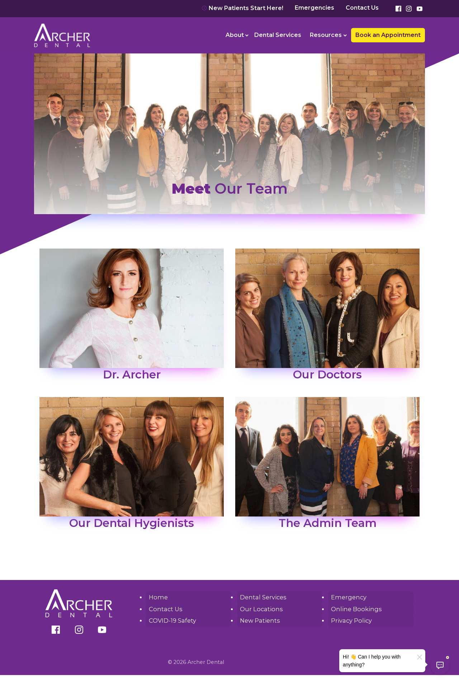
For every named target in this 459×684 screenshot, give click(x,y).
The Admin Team (327, 523)
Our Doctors (327, 374)
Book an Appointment (388, 35)
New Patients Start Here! (242, 8)
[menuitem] (235, 35)
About (235, 35)
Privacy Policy (350, 620)
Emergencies (314, 8)
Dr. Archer (131, 374)
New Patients (259, 620)
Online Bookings (354, 608)
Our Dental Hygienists (131, 523)
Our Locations (260, 608)
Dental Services (277, 35)
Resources (326, 35)
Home (157, 597)
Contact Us (362, 8)
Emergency (348, 597)
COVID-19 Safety (172, 620)
